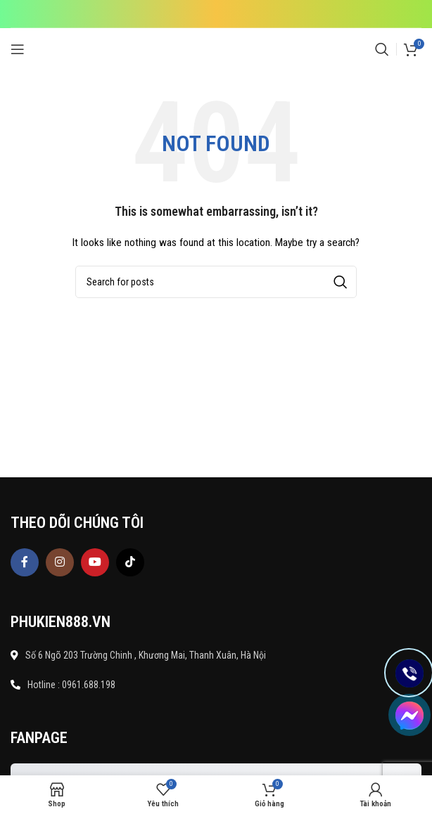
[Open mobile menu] (18, 49)
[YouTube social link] (95, 562)
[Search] (382, 49)
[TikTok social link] (130, 562)
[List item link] (216, 684)
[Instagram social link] (60, 562)
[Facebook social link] (25, 562)
